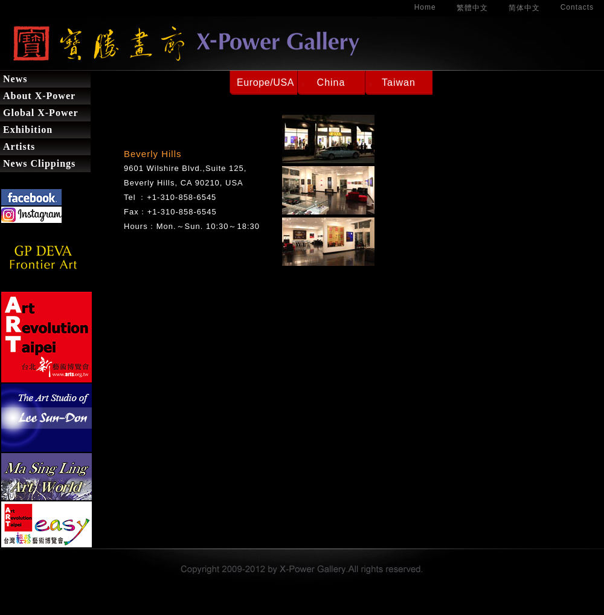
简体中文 (524, 8)
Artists (19, 146)
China (331, 82)
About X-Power (39, 96)
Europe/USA (265, 82)
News (15, 79)
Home (425, 7)
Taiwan (399, 82)
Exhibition (28, 129)
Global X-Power (41, 113)
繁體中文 (472, 8)
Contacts (577, 7)
